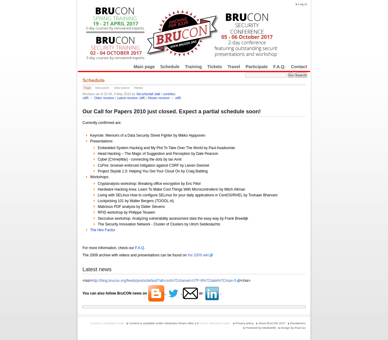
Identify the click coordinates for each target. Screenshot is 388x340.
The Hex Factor (102, 230)
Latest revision (127, 98)
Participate (257, 66)
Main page (144, 66)
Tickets (214, 66)
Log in (302, 4)
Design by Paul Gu (293, 327)
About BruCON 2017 (272, 323)
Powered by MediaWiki (261, 327)
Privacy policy (245, 323)
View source (121, 87)
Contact (299, 66)
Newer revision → (161, 98)
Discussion (102, 87)
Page (87, 87)
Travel (234, 66)
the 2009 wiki (198, 255)
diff (86, 98)
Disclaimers (298, 323)
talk (157, 94)
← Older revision (102, 98)
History (138, 87)
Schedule (170, 66)
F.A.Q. (279, 66)
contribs (169, 94)
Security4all (144, 94)
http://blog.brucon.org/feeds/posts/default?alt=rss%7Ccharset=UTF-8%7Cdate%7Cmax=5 (164, 280)
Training (193, 66)
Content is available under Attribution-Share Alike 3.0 (164, 323)
